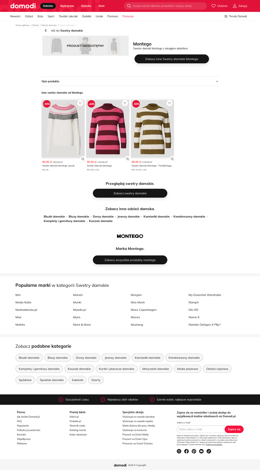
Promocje (128, 16)
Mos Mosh (138, 302)
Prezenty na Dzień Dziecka (137, 443)
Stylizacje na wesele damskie (138, 416)
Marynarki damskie (155, 369)
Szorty (96, 380)
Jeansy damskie (128, 216)
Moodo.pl (79, 310)
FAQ (19, 421)
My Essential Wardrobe (205, 295)
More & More (82, 324)
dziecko (86, 6)
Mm (18, 295)
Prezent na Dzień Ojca (134, 438)
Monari (78, 295)
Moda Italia (23, 302)
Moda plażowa (187, 369)
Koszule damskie (101, 221)
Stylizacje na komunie (134, 430)
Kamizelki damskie (156, 216)
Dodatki (86, 16)
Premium (112, 16)
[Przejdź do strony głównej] (23, 6)
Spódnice (25, 380)
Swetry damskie (67, 25)
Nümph (194, 302)
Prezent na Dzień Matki (135, 434)
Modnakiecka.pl (26, 310)
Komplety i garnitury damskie (64, 221)
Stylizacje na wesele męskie (137, 421)
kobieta (48, 6)
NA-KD (193, 310)
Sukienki (77, 380)
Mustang (137, 324)
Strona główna (22, 25)
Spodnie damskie (52, 380)
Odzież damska (49, 25)
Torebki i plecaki (68, 16)
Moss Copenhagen (144, 310)
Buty (40, 16)
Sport (51, 16)
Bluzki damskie (54, 216)
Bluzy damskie (79, 216)
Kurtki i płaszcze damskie (116, 369)
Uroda (99, 16)
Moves (135, 317)
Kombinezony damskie (189, 216)
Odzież (29, 16)
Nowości (15, 16)
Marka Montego (129, 248)
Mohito (20, 324)
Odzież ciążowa (217, 369)
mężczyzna (67, 6)
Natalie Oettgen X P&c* (205, 324)
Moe (18, 317)
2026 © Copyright (137, 465)
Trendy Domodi (235, 16)
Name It (194, 317)
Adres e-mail (183, 422)
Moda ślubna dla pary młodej (138, 425)
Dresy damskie (103, 216)
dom (102, 6)
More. (77, 317)
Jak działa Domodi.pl (28, 416)
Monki (77, 302)
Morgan (136, 295)
